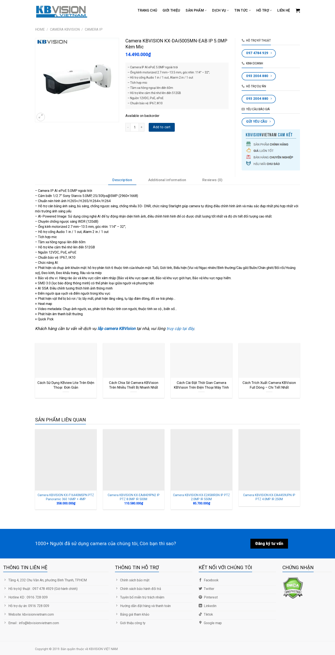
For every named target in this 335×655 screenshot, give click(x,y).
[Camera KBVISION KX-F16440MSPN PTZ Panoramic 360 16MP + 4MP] (66, 460)
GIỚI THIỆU (171, 10)
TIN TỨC (242, 10)
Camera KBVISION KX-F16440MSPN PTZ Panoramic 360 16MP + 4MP (66, 497)
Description (122, 180)
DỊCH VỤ (220, 10)
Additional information (167, 180)
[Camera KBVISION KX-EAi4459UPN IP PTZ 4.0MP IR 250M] (269, 460)
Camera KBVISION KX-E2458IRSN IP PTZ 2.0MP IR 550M (201, 497)
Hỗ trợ (264, 10)
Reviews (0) (212, 180)
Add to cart (161, 127)
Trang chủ (147, 10)
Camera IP (94, 29)
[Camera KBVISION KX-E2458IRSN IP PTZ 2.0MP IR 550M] (201, 460)
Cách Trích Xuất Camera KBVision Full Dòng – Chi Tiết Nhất (269, 385)
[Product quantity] (134, 127)
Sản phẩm (196, 10)
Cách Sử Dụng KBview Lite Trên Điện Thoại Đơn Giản (65, 385)
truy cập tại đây (179, 328)
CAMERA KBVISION (65, 29)
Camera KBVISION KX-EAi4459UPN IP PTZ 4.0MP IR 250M (269, 497)
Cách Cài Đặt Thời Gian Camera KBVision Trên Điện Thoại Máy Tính (201, 385)
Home (40, 29)
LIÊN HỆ (283, 10)
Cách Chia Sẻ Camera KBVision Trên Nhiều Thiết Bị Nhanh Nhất (133, 385)
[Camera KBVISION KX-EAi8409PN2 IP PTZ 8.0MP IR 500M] (134, 460)
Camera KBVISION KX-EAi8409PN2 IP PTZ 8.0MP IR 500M (134, 497)
